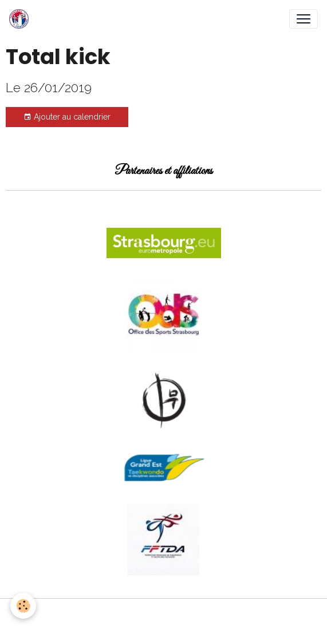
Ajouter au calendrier (67, 117)
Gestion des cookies (163, 613)
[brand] (21, 19)
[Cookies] (23, 606)
